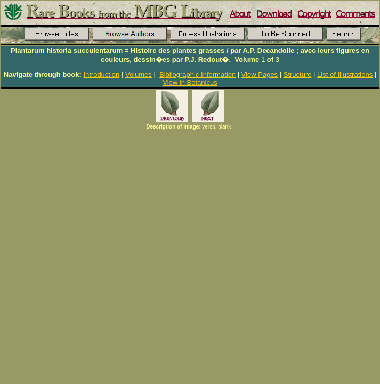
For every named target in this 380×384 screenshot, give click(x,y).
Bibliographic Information (197, 74)
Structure (298, 74)
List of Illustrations (345, 74)
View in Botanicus (190, 82)
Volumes (138, 74)
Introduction (101, 74)
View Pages (259, 74)
